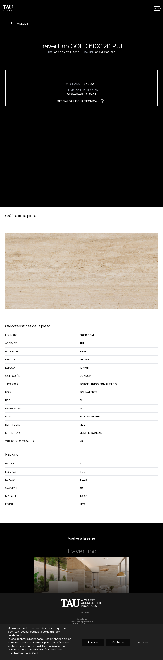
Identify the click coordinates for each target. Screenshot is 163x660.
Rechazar (118, 642)
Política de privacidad (82, 621)
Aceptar (93, 642)
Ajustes (143, 642)
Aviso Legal (82, 619)
